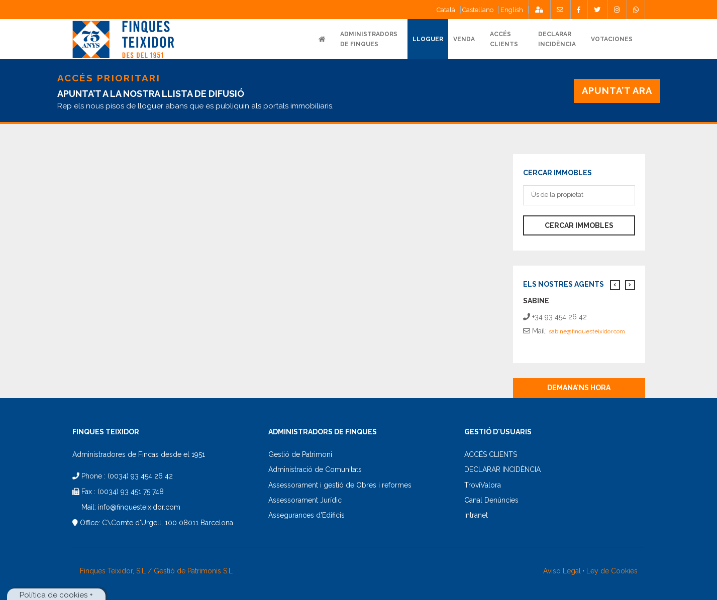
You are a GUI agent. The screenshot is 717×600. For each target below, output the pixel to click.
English (511, 10)
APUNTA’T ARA (617, 90)
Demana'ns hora (578, 388)
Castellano (477, 10)
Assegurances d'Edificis (306, 515)
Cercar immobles (579, 225)
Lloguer (428, 39)
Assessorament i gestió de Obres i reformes (340, 485)
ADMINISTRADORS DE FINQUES (368, 39)
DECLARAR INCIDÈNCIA (502, 469)
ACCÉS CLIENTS (490, 454)
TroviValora (482, 485)
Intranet (476, 515)
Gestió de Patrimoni (300, 454)
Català (446, 10)
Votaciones (612, 39)
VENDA (464, 39)
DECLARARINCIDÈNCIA (557, 39)
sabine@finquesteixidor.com (587, 331)
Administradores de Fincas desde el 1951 (138, 454)
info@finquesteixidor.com (139, 507)
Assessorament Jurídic (305, 500)
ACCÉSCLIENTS (504, 39)
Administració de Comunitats (315, 469)
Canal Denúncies (491, 500)
